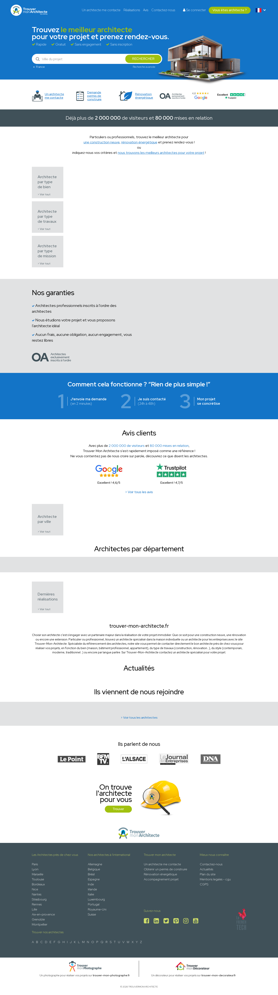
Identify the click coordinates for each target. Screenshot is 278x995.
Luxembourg (96, 899)
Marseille (37, 874)
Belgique (94, 869)
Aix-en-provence (43, 914)
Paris (35, 864)
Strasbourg (39, 899)
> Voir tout (44, 194)
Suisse (92, 914)
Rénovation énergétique (160, 874)
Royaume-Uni (97, 909)
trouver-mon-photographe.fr (111, 975)
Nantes (36, 894)
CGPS (204, 884)
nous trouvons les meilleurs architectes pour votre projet (161, 152)
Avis (145, 10)
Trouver (118, 809)
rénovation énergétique (139, 142)
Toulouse (38, 879)
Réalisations (132, 10)
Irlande (92, 889)
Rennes (37, 904)
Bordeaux (38, 884)
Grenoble (38, 919)
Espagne (94, 879)
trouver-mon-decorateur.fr (218, 975)
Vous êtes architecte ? (230, 10)
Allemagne (95, 864)
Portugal (93, 904)
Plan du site (207, 874)
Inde (91, 884)
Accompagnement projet (161, 879)
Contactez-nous (163, 10)
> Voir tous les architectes (139, 718)
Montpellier (39, 924)
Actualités (206, 869)
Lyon (35, 869)
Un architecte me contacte (101, 10)
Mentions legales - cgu (215, 879)
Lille (34, 909)
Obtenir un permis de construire (165, 869)
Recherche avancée (144, 67)
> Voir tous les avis (139, 492)
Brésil (91, 874)
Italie (91, 894)
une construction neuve (102, 142)
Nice (35, 889)
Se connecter (194, 10)
